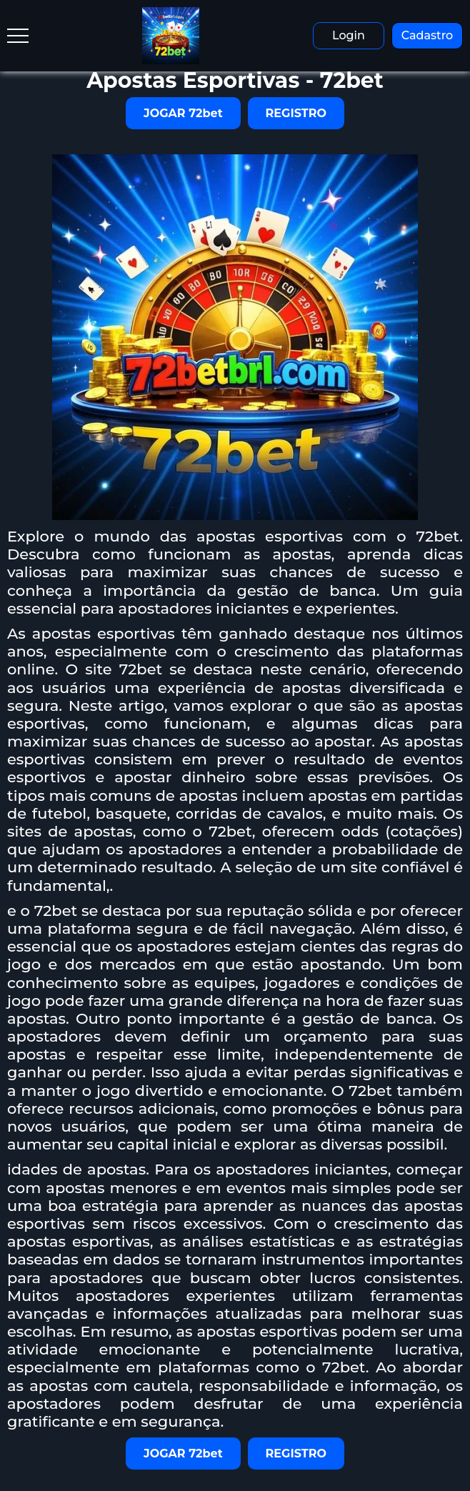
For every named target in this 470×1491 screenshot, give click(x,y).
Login (348, 35)
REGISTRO (296, 113)
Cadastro (427, 35)
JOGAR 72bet (183, 113)
